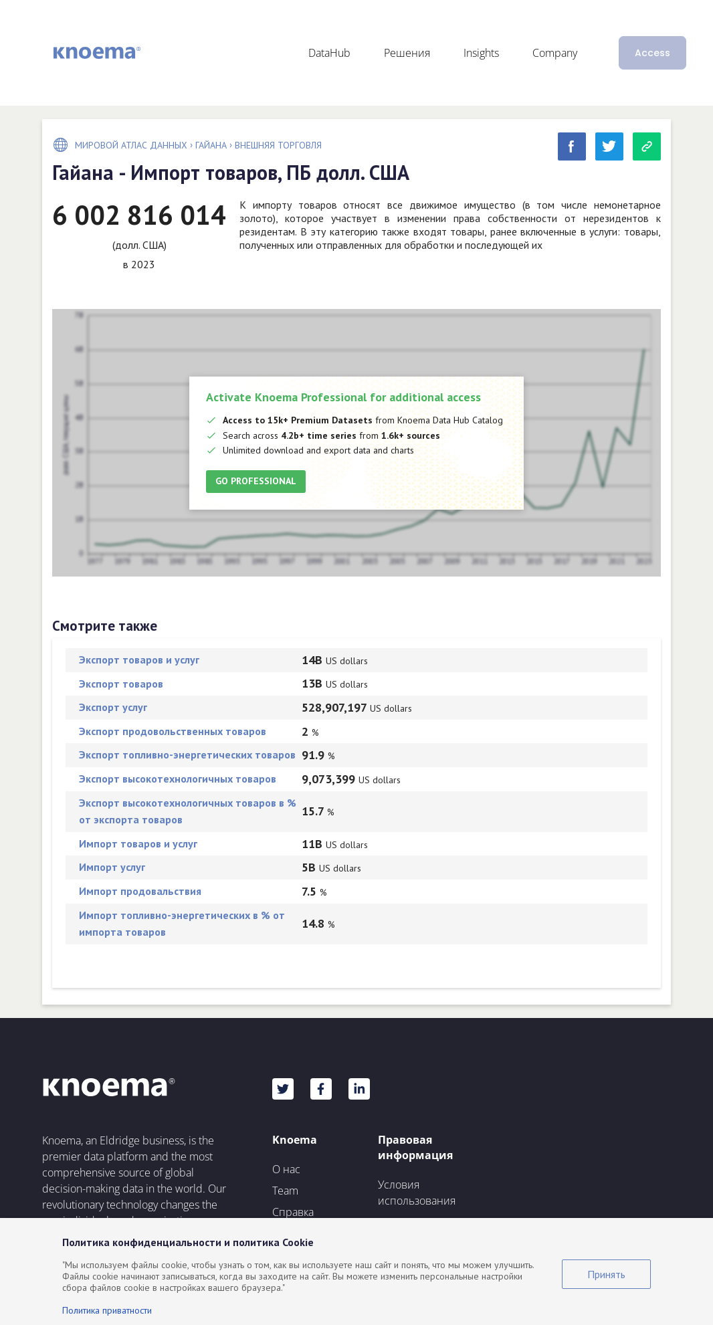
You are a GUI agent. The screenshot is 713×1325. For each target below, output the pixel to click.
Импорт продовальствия (140, 891)
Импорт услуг (112, 867)
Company (554, 52)
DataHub (329, 52)
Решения (407, 52)
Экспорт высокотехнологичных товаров (177, 778)
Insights (481, 52)
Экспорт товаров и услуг (139, 659)
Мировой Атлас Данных (131, 145)
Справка (293, 1212)
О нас (286, 1169)
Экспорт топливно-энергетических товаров (187, 754)
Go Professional (255, 481)
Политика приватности (107, 1310)
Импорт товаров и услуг (138, 843)
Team (285, 1190)
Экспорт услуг (113, 707)
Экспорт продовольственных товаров (172, 731)
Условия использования (416, 1192)
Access (652, 53)
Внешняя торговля (278, 145)
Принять (606, 1274)
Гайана (211, 145)
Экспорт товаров (121, 683)
